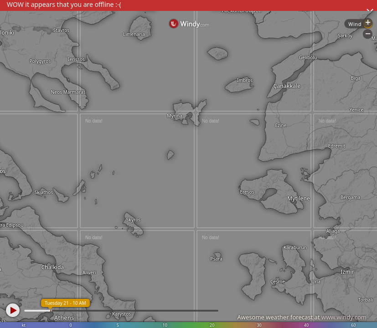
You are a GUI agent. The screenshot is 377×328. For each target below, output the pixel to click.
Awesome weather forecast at (302, 317)
